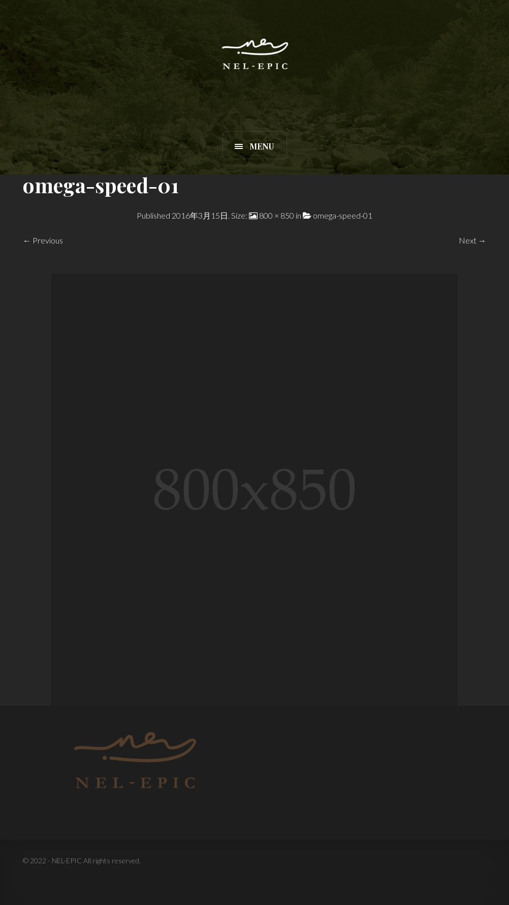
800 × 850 (276, 215)
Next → (472, 240)
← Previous (43, 240)
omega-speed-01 (342, 215)
